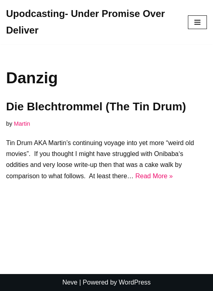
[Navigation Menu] (197, 22)
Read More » (154, 176)
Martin (22, 123)
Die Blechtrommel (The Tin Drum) (96, 106)
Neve (69, 282)
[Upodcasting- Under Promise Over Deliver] (91, 22)
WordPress (135, 282)
